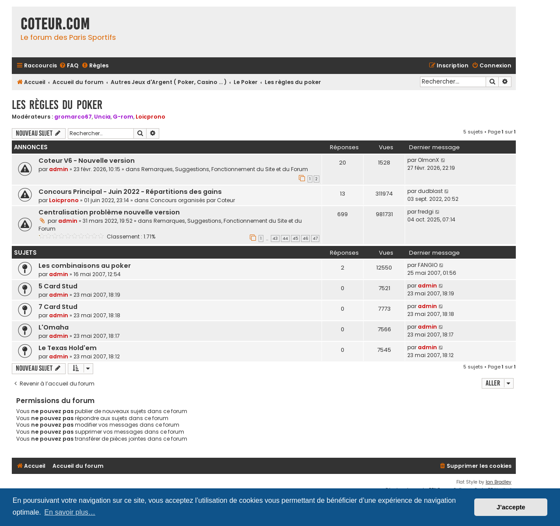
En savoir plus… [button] (69, 512)
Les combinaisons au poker (84, 265)
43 (275, 238)
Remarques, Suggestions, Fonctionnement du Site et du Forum (224, 169)
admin (58, 169)
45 (295, 238)
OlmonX (428, 160)
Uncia (102, 116)
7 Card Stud (57, 306)
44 (285, 238)
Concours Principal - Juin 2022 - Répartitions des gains (130, 191)
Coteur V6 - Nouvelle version (86, 160)
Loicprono (150, 116)
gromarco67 (73, 116)
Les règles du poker (57, 105)
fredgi (426, 211)
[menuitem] (68, 66)
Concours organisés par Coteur (192, 200)
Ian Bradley (498, 482)
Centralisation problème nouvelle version (109, 212)
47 (315, 238)
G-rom (123, 116)
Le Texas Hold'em (67, 348)
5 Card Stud (57, 286)
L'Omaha (53, 327)
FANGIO (428, 265)
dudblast (430, 191)
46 (305, 238)
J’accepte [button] (511, 507)
